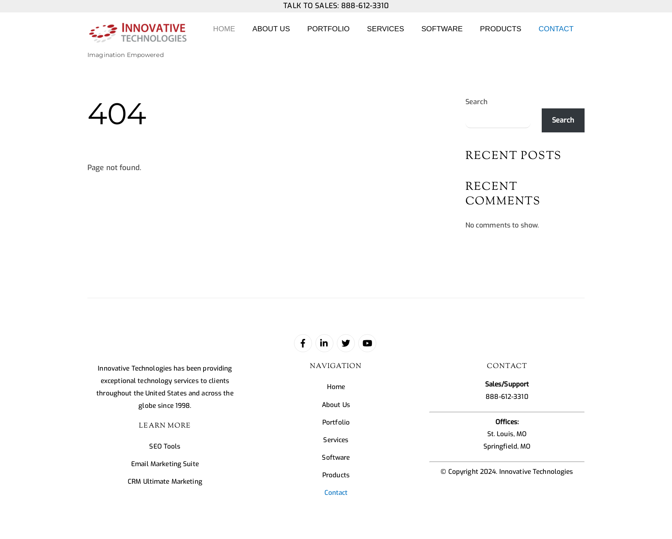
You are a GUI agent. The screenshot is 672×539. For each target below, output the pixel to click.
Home (224, 29)
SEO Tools (164, 446)
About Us (271, 29)
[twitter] (346, 342)
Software (442, 29)
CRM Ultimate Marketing (165, 481)
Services (385, 29)
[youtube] (367, 342)
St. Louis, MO (507, 434)
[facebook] (303, 342)
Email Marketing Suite (165, 464)
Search (476, 101)
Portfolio (328, 29)
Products (500, 29)
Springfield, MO (507, 446)
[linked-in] (324, 342)
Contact (556, 29)
